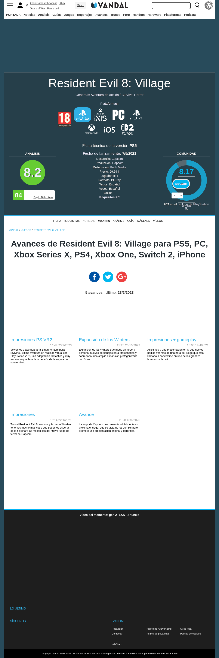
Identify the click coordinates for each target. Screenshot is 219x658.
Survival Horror (132, 95)
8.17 (186, 171)
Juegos (69, 14)
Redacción (117, 628)
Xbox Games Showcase (43, 3)
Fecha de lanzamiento (101, 153)
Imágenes (143, 220)
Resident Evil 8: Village (109, 83)
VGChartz (117, 644)
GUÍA (130, 220)
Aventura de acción (105, 95)
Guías (56, 14)
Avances (101, 14)
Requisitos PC (109, 197)
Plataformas (172, 14)
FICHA (57, 220)
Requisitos (72, 220)
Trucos (115, 14)
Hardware (154, 14)
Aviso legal (186, 628)
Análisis (44, 14)
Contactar (117, 633)
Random (139, 14)
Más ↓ (80, 5)
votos (186, 205)
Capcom (117, 158)
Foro (126, 14)
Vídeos (158, 220)
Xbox (62, 3)
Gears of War (37, 8)
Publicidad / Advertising (159, 628)
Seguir (181, 183)
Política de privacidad (157, 633)
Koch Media (118, 167)
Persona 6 (53, 8)
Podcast (190, 14)
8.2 (32, 172)
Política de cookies (190, 633)
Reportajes (84, 14)
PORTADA (13, 14)
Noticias (29, 14)
